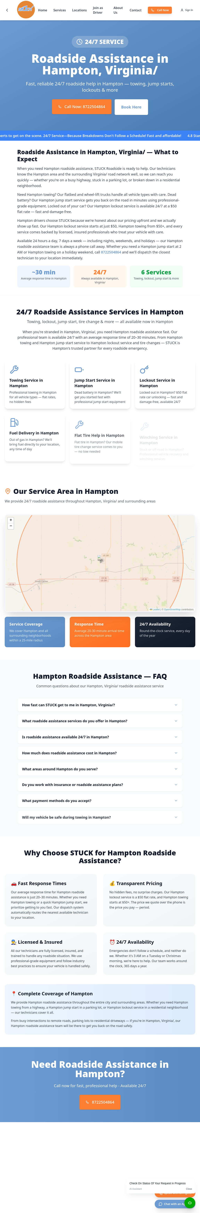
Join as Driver (98, 10)
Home (42, 10)
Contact (136, 10)
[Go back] (7, 10)
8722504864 (111, 252)
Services (59, 10)
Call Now (160, 10)
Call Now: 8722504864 (81, 106)
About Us (118, 10)
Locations (79, 10)
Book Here (131, 107)
